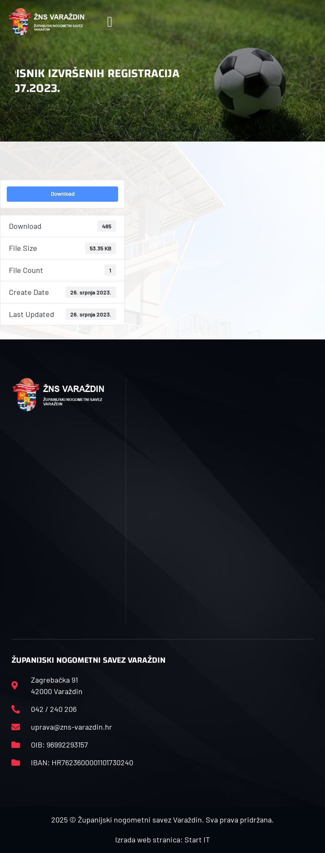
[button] (110, 22)
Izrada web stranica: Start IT (162, 839)
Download (62, 193)
